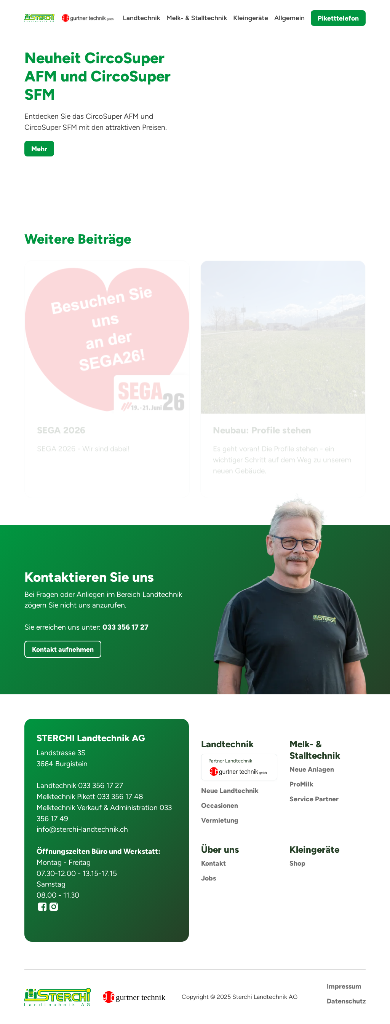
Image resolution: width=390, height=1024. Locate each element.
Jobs (208, 878)
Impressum (344, 986)
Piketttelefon (338, 18)
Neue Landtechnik (230, 790)
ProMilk (301, 784)
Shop (297, 863)
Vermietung (219, 820)
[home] (39, 17)
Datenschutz (346, 1001)
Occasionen (219, 805)
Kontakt (213, 863)
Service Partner (314, 799)
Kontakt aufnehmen (63, 649)
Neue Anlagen (311, 769)
